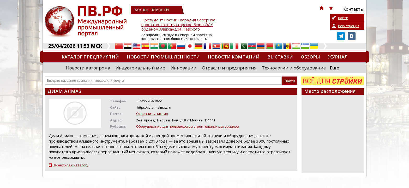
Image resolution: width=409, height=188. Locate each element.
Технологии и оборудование (294, 68)
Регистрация (348, 26)
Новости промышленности (163, 57)
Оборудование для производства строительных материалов (187, 126)
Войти (343, 17)
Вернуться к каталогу (70, 165)
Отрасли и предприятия (229, 68)
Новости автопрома (88, 68)
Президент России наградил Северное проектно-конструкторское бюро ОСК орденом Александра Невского (178, 25)
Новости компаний (234, 57)
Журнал (338, 57)
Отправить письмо (152, 113)
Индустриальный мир (140, 68)
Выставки (280, 57)
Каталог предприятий (90, 57)
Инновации (184, 68)
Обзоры (310, 57)
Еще (334, 68)
